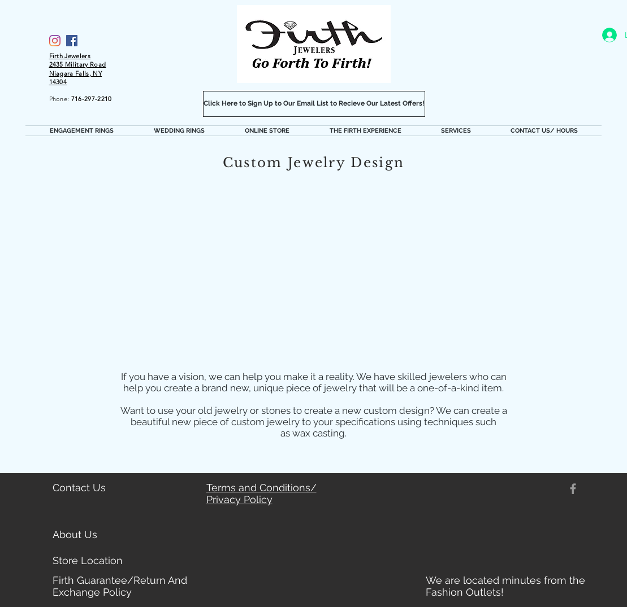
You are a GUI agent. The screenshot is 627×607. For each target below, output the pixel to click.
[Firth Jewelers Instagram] (54, 40)
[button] (82, 131)
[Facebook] (71, 40)
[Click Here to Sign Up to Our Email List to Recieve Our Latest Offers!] (314, 104)
